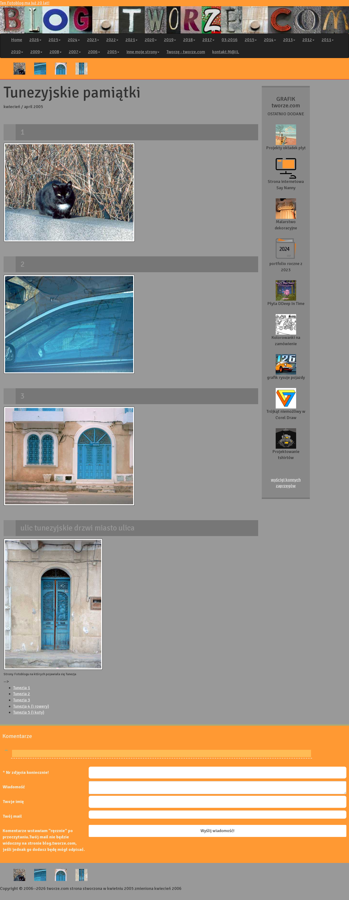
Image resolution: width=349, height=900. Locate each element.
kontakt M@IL (225, 51)
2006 (94, 51)
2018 (189, 39)
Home (16, 39)
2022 (112, 39)
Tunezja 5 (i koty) (28, 712)
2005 (113, 51)
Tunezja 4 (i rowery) (31, 706)
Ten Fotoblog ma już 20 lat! (174, 16)
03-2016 (229, 39)
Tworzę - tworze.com (186, 51)
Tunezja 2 (21, 693)
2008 (56, 51)
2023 (93, 39)
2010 (17, 51)
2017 (208, 39)
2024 (74, 39)
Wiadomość (14, 787)
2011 (328, 39)
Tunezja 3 (21, 700)
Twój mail (12, 816)
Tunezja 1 (21, 687)
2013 (289, 39)
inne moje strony (142, 51)
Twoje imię (13, 801)
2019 (170, 39)
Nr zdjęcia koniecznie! (27, 772)
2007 (75, 51)
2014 (270, 39)
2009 (36, 51)
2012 (308, 39)
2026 (35, 39)
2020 (151, 39)
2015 (251, 39)
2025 (55, 39)
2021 (131, 39)
